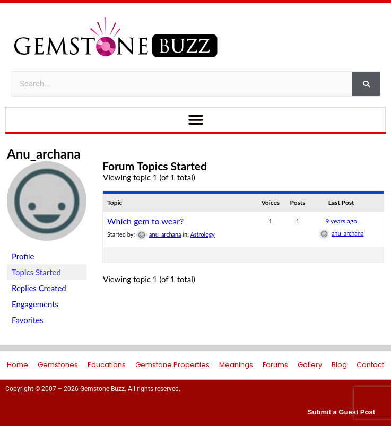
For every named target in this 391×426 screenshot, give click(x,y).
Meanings (236, 365)
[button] (195, 120)
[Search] (366, 84)
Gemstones (58, 365)
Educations (107, 365)
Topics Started (36, 272)
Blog (339, 365)
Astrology (202, 234)
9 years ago (341, 221)
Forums (275, 365)
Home (17, 365)
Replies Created (39, 288)
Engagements (35, 304)
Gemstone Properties (172, 365)
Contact (370, 365)
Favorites (28, 320)
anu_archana (44, 153)
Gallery (310, 365)
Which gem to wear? (145, 221)
